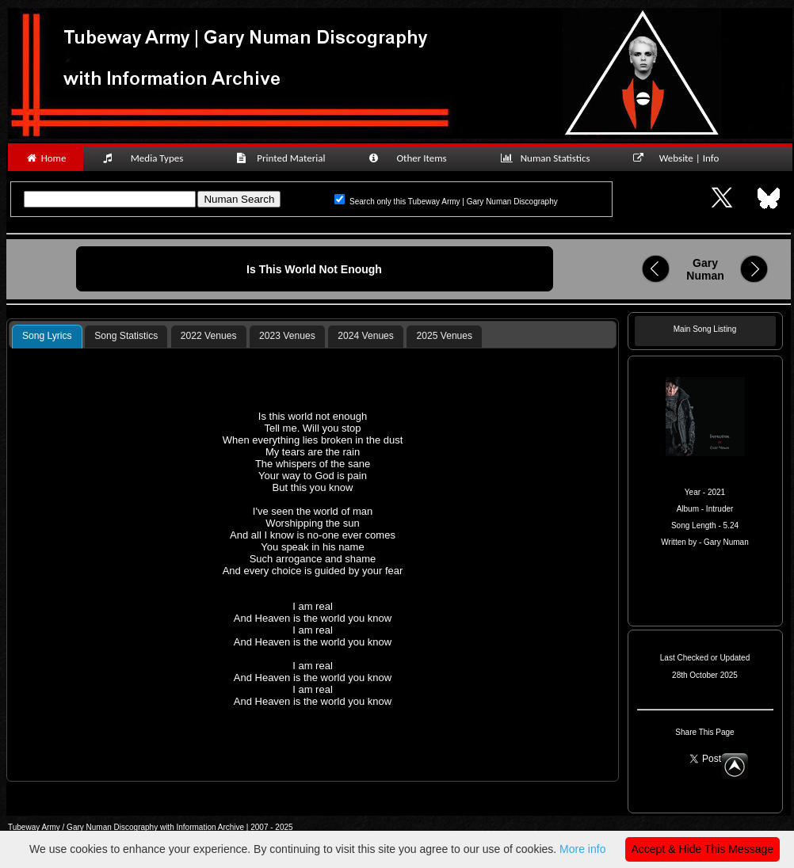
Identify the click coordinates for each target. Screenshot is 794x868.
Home (45, 158)
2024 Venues (366, 335)
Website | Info (681, 158)
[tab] (47, 336)
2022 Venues (209, 335)
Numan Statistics (548, 158)
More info (582, 849)
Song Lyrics (47, 335)
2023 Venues (287, 335)
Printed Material (283, 158)
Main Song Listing (705, 329)
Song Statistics (126, 335)
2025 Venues (445, 335)
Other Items (416, 158)
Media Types (150, 158)
